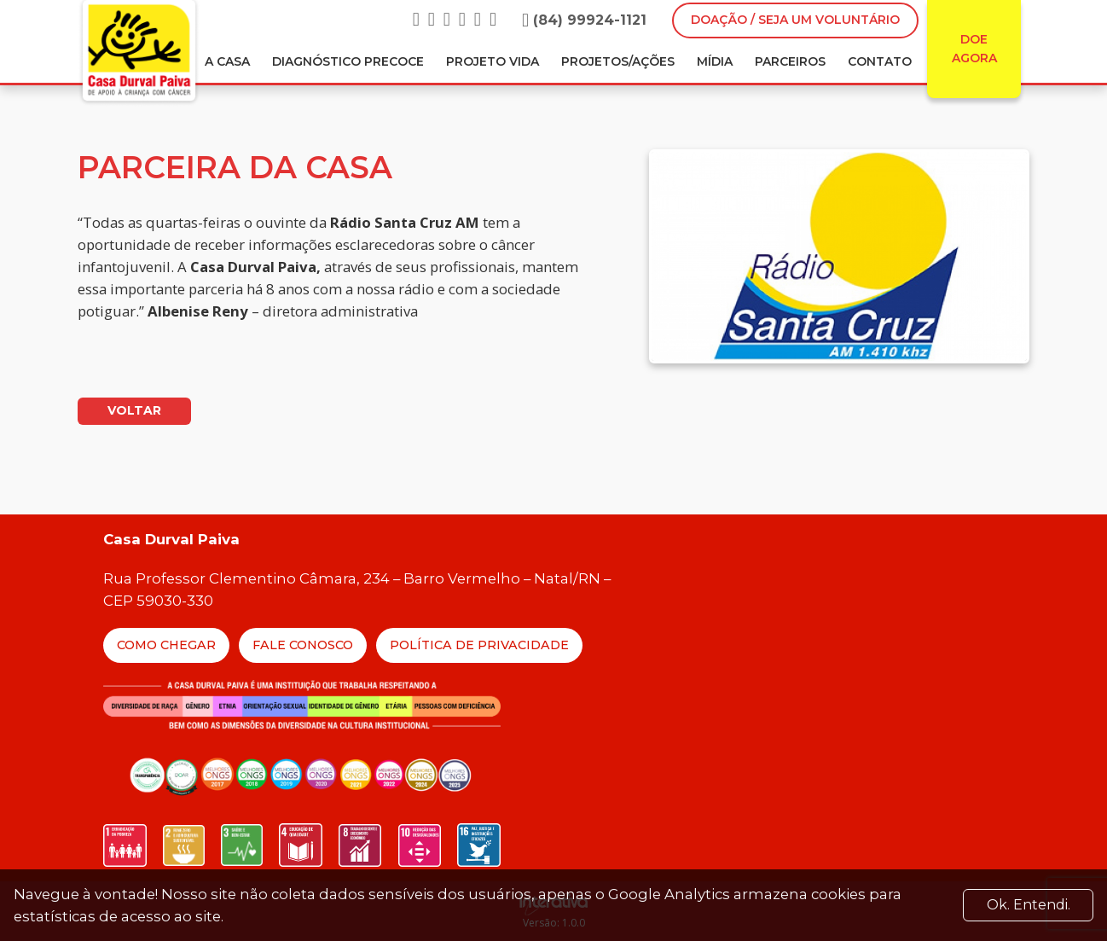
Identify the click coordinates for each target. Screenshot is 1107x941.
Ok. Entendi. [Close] (1028, 905)
